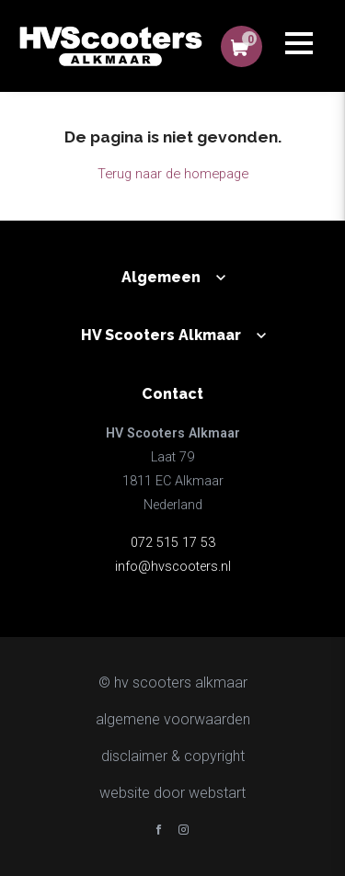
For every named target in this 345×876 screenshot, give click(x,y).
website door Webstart (172, 793)
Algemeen (161, 277)
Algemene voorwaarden (173, 719)
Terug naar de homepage (173, 173)
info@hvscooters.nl (173, 567)
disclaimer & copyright (173, 756)
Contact (172, 394)
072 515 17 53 (173, 543)
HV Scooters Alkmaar (161, 335)
